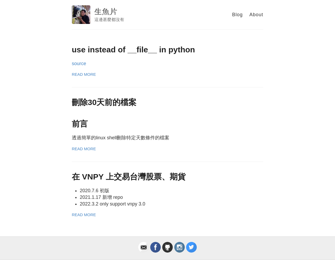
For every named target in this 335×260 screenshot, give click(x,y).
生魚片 (106, 11)
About (256, 14)
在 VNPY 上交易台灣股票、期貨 (129, 176)
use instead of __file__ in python (133, 49)
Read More (84, 74)
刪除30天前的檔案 (104, 102)
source (79, 63)
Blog (237, 14)
